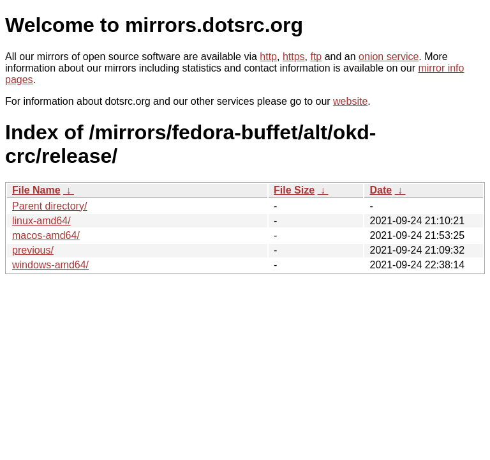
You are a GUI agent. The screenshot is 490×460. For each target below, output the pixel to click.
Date (380, 190)
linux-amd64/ (41, 220)
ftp (316, 56)
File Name (36, 190)
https (294, 56)
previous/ (33, 250)
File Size (294, 190)
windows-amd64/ (50, 264)
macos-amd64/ (46, 235)
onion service (389, 56)
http (268, 56)
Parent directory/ (49, 206)
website (350, 101)
